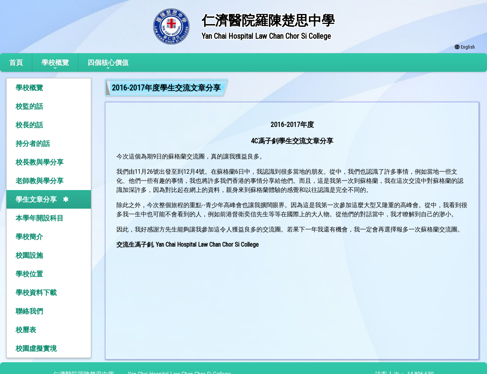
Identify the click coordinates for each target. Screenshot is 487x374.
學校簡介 (29, 237)
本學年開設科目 (40, 218)
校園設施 (29, 255)
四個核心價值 (108, 65)
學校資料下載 (36, 292)
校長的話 (29, 125)
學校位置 (29, 274)
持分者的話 (33, 143)
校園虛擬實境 (36, 348)
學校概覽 (55, 65)
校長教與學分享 (40, 162)
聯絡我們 (29, 311)
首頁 (16, 63)
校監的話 (29, 106)
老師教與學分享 (40, 181)
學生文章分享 (36, 199)
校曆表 (26, 330)
